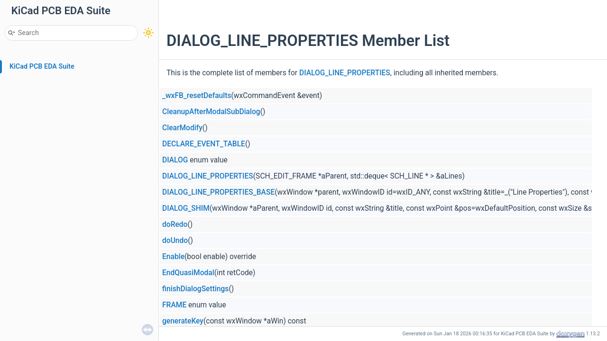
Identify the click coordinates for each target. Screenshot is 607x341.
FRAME (174, 305)
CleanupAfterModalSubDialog (211, 112)
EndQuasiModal (188, 273)
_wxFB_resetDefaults (196, 95)
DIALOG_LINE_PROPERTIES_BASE (218, 192)
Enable (173, 256)
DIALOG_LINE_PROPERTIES (344, 73)
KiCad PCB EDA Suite (41, 67)
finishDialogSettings (195, 289)
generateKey (182, 321)
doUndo (175, 240)
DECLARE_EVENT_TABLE (203, 144)
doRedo (174, 224)
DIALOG (175, 160)
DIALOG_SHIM (186, 208)
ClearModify (182, 128)
